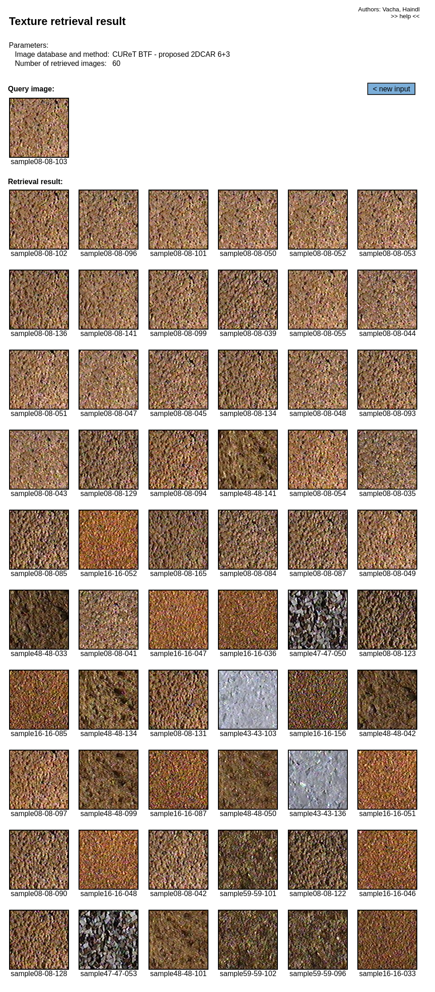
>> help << (405, 16)
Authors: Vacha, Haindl (389, 9)
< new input (391, 89)
